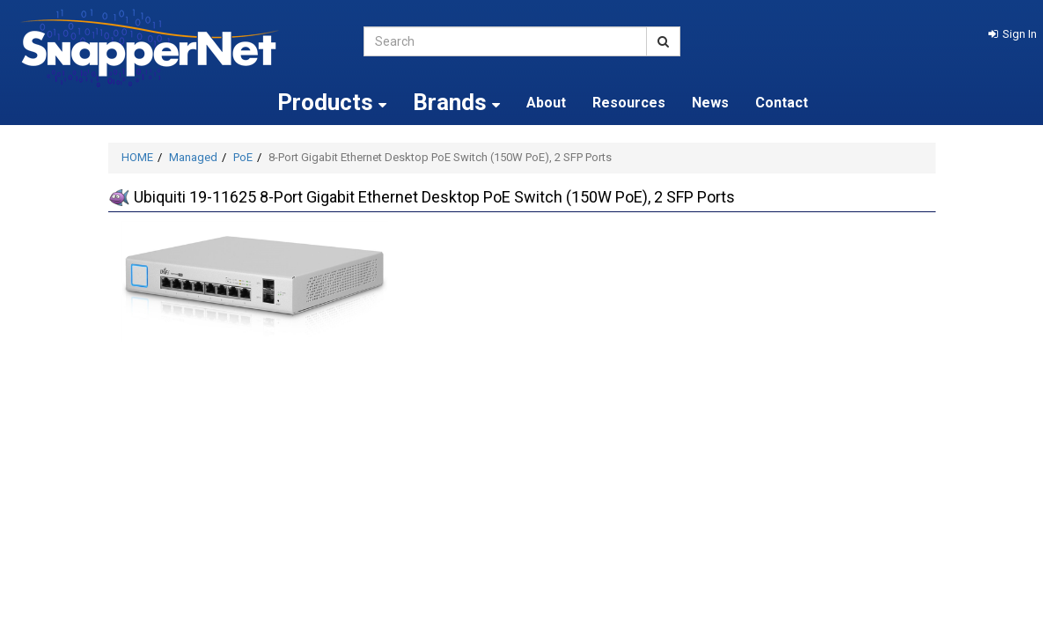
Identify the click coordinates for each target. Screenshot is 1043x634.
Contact (781, 102)
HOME (137, 157)
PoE (243, 157)
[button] (1012, 34)
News (710, 102)
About (546, 102)
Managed (193, 157)
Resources (628, 102)
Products (331, 102)
